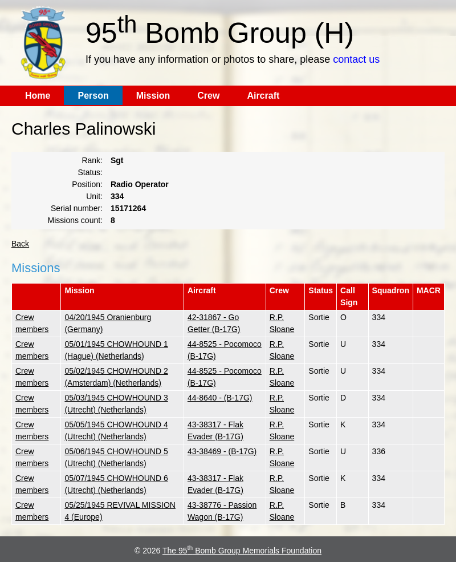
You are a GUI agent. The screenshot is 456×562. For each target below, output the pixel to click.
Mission (153, 95)
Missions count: (75, 220)
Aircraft (263, 95)
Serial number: (77, 208)
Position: (87, 184)
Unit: (94, 196)
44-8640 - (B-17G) (220, 397)
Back (20, 243)
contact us (356, 59)
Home (37, 95)
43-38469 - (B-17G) (222, 451)
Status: (90, 172)
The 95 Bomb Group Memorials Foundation (241, 550)
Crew (208, 95)
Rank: (92, 160)
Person (93, 95)
